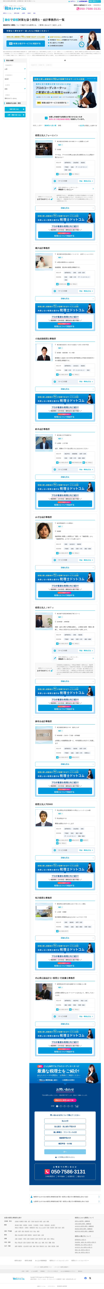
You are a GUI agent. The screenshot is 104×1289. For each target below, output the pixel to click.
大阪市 (20, 1239)
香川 (46, 1242)
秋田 (41, 1221)
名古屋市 (20, 1235)
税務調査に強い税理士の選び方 (83, 1245)
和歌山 (52, 1239)
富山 (34, 1231)
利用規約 (42, 1271)
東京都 (17, 1225)
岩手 (29, 1221)
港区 (21, 1225)
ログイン (71, 1)
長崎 (34, 1246)
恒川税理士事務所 (43, 898)
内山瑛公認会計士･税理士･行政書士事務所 (55, 978)
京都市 (32, 1239)
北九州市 (25, 1246)
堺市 (24, 1239)
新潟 (23, 1231)
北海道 (17, 1221)
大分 (46, 1246)
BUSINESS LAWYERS (62, 1286)
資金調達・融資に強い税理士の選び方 (85, 1242)
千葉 (47, 1227)
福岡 (16, 1246)
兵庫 (36, 1239)
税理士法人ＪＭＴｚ (44, 607)
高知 (53, 1242)
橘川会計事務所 (42, 248)
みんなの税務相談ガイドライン (68, 1271)
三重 (42, 1235)
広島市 (28, 1242)
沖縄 (57, 1246)
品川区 (53, 1225)
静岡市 (30, 1235)
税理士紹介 (18, 1260)
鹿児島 (53, 1246)
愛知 (16, 1235)
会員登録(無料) (82, 1)
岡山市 (20, 1242)
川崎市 (26, 1227)
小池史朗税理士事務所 (45, 338)
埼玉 (37, 1227)
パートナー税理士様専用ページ (43, 1267)
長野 (19, 1231)
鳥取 (33, 1242)
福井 (38, 1231)
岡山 (16, 1242)
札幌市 (21, 1221)
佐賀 (30, 1246)
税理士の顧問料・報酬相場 (82, 1221)
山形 (44, 1221)
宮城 (32, 1221)
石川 (31, 1231)
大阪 (16, 1239)
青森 (25, 1221)
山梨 (16, 1231)
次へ (65, 1152)
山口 (39, 1242)
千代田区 (35, 1225)
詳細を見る (65, 208)
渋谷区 (30, 1225)
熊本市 (42, 1246)
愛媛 (50, 1242)
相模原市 (32, 1227)
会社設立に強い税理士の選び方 (83, 1247)
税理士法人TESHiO (44, 804)
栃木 (59, 1227)
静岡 (25, 1235)
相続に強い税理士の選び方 (82, 1250)
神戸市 (41, 1239)
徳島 (43, 1242)
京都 (28, 1239)
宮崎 (49, 1246)
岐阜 (39, 1235)
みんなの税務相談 (41, 1260)
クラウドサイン (51, 1286)
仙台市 (37, 1221)
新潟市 (27, 1231)
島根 (36, 1242)
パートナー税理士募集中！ (61, 1267)
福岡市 (20, 1246)
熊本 (37, 1246)
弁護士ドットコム (41, 1286)
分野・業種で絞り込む (14, 115)
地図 (59, 145)
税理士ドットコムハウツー (80, 1260)
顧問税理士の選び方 (80, 1239)
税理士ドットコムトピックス (59, 1260)
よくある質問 (34, 1271)
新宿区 (25, 1225)
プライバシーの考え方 (52, 1271)
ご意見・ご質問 (24, 1271)
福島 (47, 1221)
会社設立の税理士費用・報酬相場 (84, 1226)
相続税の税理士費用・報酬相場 (83, 1229)
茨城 (56, 1227)
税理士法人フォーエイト (46, 135)
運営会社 (80, 1271)
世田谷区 (47, 1225)
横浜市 (21, 1227)
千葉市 (52, 1227)
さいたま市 (42, 1227)
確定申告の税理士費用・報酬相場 (84, 1231)
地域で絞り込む (14, 109)
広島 (24, 1242)
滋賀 (45, 1239)
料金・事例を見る (85, 181)
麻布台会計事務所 (43, 721)
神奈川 (17, 1227)
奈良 (48, 1239)
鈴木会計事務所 (42, 429)
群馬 (63, 1227)
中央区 (41, 1225)
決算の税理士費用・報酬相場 (83, 1224)
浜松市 (35, 1235)
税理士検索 (28, 1260)
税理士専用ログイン (94, 1)
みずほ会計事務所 (43, 517)
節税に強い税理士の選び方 (82, 1252)
